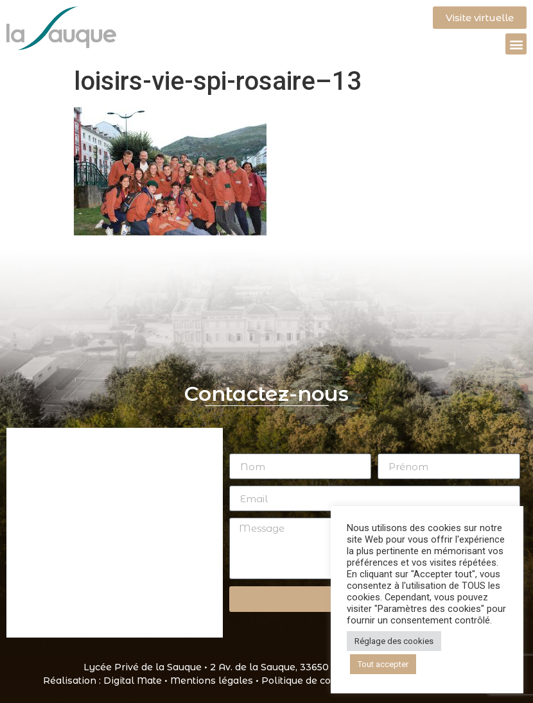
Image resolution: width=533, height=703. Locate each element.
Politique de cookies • (312, 680)
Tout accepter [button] (383, 664)
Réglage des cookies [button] (393, 641)
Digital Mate (132, 680)
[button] (516, 44)
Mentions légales (211, 680)
